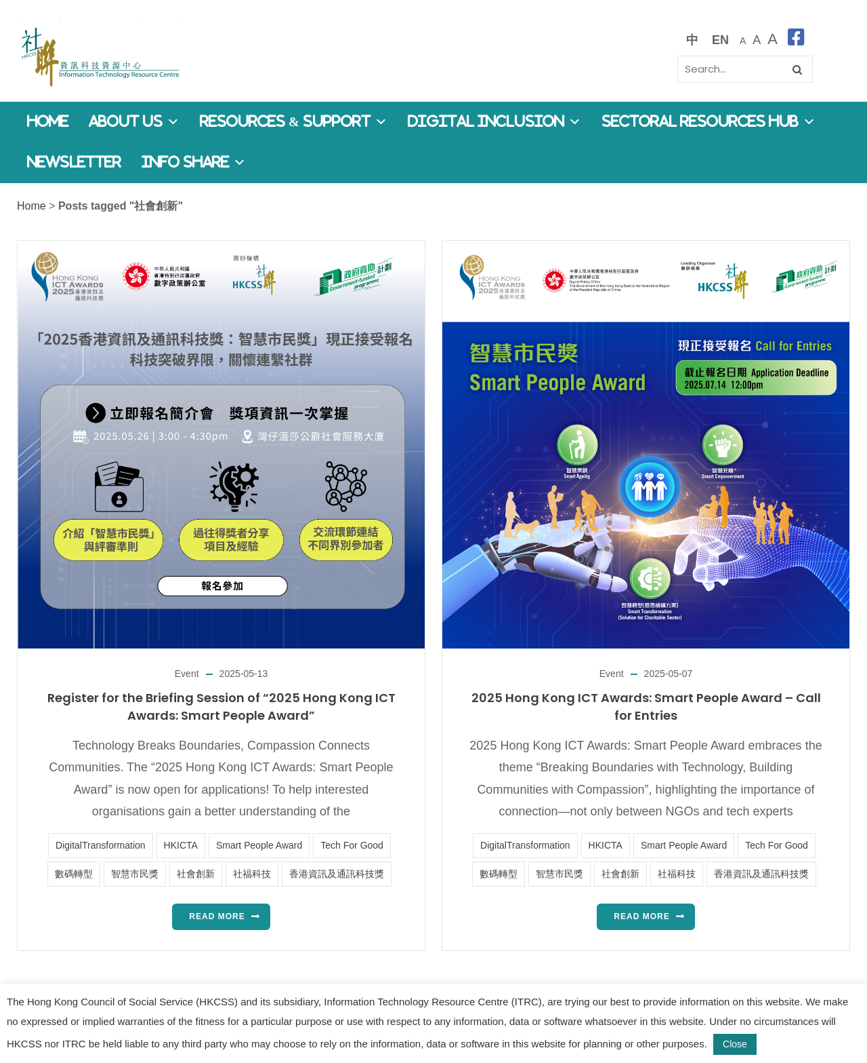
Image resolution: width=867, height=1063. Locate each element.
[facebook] (796, 39)
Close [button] (735, 1044)
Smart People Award (259, 845)
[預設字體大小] (743, 39)
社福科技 (252, 873)
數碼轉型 (74, 873)
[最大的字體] (772, 39)
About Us (134, 122)
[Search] (745, 69)
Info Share (194, 162)
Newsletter (74, 162)
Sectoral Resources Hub (708, 122)
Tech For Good (351, 845)
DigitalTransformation (101, 845)
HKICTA (181, 845)
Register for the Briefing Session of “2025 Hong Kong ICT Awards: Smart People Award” (221, 706)
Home (47, 121)
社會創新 (196, 873)
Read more (217, 916)
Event (187, 673)
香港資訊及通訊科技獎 (336, 873)
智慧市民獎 (134, 873)
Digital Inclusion (494, 122)
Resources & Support (293, 122)
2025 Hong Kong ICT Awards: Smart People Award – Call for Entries (646, 706)
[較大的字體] (757, 39)
